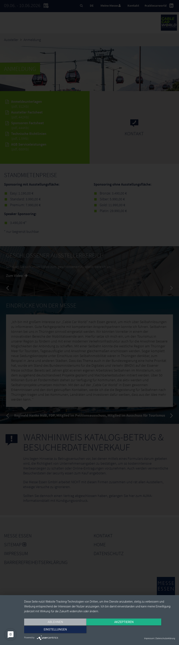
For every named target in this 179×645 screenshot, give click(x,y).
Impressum (149, 638)
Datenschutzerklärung (165, 638)
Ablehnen (46, 630)
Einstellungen (152, 630)
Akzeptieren (99, 630)
